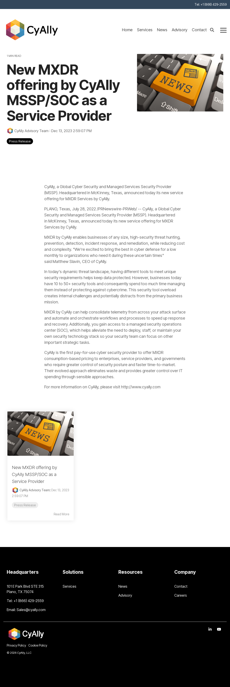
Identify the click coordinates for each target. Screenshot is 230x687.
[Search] (212, 29)
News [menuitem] (122, 586)
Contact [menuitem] (180, 586)
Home (127, 29)
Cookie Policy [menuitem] (37, 645)
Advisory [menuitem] (125, 595)
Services (145, 29)
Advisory (179, 29)
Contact (199, 29)
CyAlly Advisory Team (28, 131)
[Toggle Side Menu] (223, 30)
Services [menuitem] (69, 586)
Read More (61, 514)
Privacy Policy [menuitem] (16, 645)
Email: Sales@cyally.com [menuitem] (26, 609)
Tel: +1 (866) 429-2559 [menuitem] (211, 4)
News (162, 29)
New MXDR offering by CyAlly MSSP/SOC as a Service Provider (34, 474)
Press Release (20, 141)
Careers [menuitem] (180, 595)
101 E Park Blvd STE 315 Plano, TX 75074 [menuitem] (26, 589)
